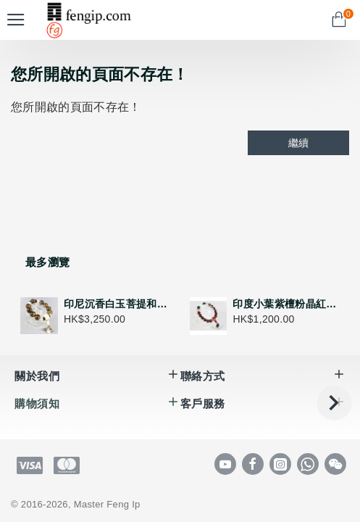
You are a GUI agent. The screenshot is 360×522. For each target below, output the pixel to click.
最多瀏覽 (47, 262)
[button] (334, 403)
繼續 (298, 143)
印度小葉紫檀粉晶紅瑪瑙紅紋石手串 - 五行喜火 (286, 304)
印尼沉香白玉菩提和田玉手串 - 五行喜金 (117, 304)
